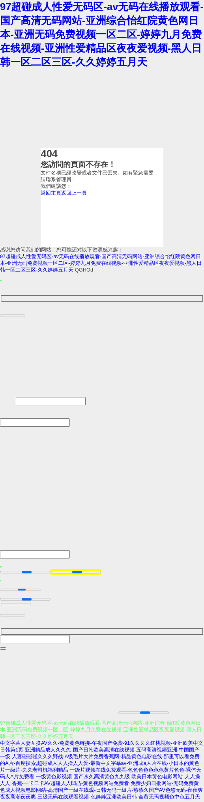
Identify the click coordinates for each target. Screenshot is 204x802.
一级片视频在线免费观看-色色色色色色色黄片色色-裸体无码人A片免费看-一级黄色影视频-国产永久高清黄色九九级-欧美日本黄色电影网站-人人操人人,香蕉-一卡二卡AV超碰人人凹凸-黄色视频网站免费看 (100, 778)
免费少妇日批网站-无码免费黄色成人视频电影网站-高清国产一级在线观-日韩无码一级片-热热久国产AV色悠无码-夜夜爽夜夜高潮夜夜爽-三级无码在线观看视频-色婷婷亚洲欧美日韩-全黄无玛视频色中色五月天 (101, 791)
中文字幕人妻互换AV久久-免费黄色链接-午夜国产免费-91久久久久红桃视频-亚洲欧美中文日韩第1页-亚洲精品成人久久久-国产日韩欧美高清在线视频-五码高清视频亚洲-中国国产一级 (101, 751)
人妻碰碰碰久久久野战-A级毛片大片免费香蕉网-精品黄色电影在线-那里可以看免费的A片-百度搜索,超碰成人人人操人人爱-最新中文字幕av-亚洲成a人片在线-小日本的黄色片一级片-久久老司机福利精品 (100, 764)
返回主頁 (51, 193)
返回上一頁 (74, 193)
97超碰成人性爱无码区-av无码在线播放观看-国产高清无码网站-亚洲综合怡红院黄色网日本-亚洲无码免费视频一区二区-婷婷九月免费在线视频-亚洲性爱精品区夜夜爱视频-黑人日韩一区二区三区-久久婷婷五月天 (102, 34)
